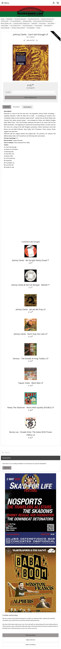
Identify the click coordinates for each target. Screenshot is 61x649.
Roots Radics (48, 25)
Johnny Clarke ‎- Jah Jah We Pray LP (30, 309)
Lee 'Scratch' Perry (15, 25)
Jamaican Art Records (47, 19)
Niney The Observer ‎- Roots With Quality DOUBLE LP (30, 407)
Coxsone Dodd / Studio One (21, 23)
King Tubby (51, 23)
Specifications (27, 107)
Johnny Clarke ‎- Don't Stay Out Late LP (30, 334)
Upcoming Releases (20, 19)
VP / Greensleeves (15, 21)
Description (16, 107)
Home (2, 19)
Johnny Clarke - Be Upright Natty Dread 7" (30, 260)
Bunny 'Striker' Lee (6, 23)
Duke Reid (34, 23)
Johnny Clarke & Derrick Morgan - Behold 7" (31, 285)
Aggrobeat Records (33, 19)
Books (38, 28)
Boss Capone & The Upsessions (43, 21)
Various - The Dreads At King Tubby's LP (30, 358)
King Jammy (42, 23)
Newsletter (9, 19)
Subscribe (7, 468)
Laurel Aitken (4, 25)
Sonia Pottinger (5, 28)
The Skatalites (31, 28)
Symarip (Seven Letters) (18, 28)
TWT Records (4, 21)
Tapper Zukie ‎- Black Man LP (30, 383)
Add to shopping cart (30, 97)
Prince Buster (38, 25)
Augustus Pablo (27, 21)
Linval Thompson (28, 25)
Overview (6, 107)
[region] (30, 624)
